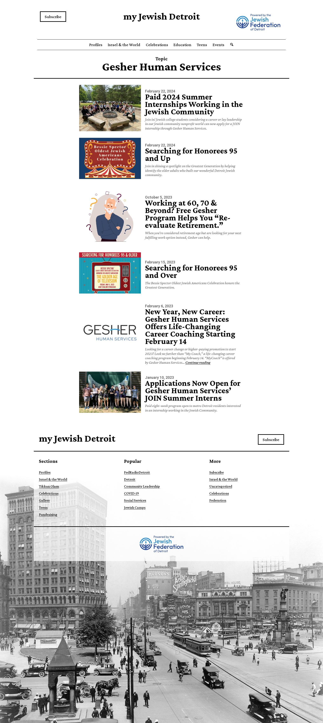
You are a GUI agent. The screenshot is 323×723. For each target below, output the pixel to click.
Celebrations (157, 44)
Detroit (129, 479)
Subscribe (53, 16)
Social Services (135, 500)
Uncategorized (220, 486)
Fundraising (48, 514)
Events (218, 44)
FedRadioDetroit (137, 472)
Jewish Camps (134, 507)
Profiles (95, 44)
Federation (217, 500)
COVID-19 (131, 493)
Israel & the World (124, 44)
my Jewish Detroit (161, 16)
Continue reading (197, 362)
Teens (202, 44)
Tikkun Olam (49, 486)
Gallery (44, 500)
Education (182, 44)
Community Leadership (142, 486)
